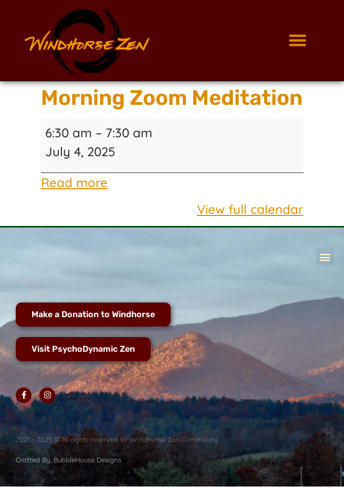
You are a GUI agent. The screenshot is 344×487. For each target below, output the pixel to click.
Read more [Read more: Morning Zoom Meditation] (74, 182)
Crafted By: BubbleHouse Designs (68, 460)
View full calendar (250, 209)
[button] (297, 41)
